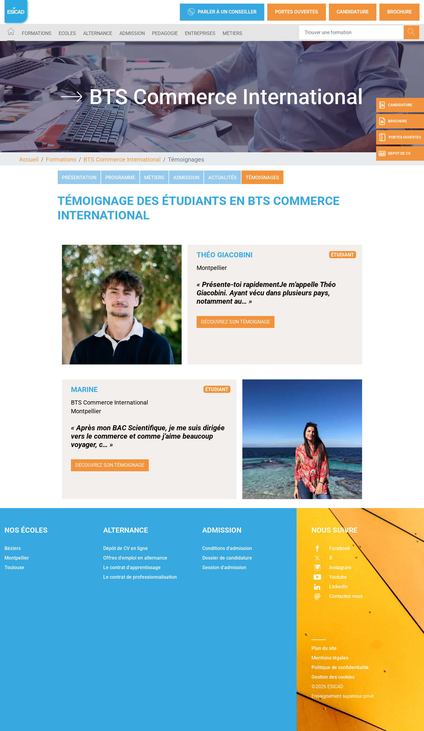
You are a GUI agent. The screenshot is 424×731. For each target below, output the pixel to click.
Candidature (353, 12)
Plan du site (324, 648)
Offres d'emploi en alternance (135, 558)
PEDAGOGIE (165, 33)
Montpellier (16, 558)
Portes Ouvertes (296, 12)
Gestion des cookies (333, 677)
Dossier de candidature (227, 558)
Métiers (232, 33)
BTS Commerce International (122, 159)
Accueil (29, 159)
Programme (120, 177)
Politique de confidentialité (340, 667)
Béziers (12, 548)
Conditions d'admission (227, 548)
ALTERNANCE (97, 33)
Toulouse (14, 567)
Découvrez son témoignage (235, 322)
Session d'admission (224, 567)
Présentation (79, 177)
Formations (36, 33)
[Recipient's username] (351, 32)
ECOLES (67, 33)
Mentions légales (329, 658)
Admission (186, 177)
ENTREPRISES (200, 33)
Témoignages (262, 177)
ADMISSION (132, 33)
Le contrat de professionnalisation (140, 577)
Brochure (399, 12)
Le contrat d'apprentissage (132, 567)
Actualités (222, 177)
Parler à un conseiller (222, 12)
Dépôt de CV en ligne (125, 548)
